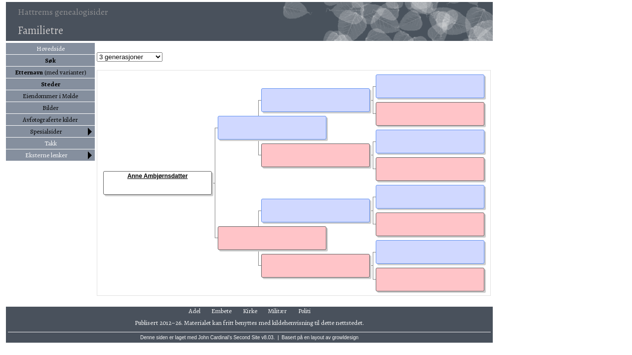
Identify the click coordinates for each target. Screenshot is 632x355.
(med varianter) (50, 72)
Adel (194, 311)
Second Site (247, 337)
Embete (221, 311)
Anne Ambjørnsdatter (157, 176)
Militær (277, 311)
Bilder (50, 108)
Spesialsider (46, 131)
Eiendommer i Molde (50, 96)
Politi (304, 311)
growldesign (345, 337)
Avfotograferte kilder (50, 119)
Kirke (250, 311)
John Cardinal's (215, 337)
